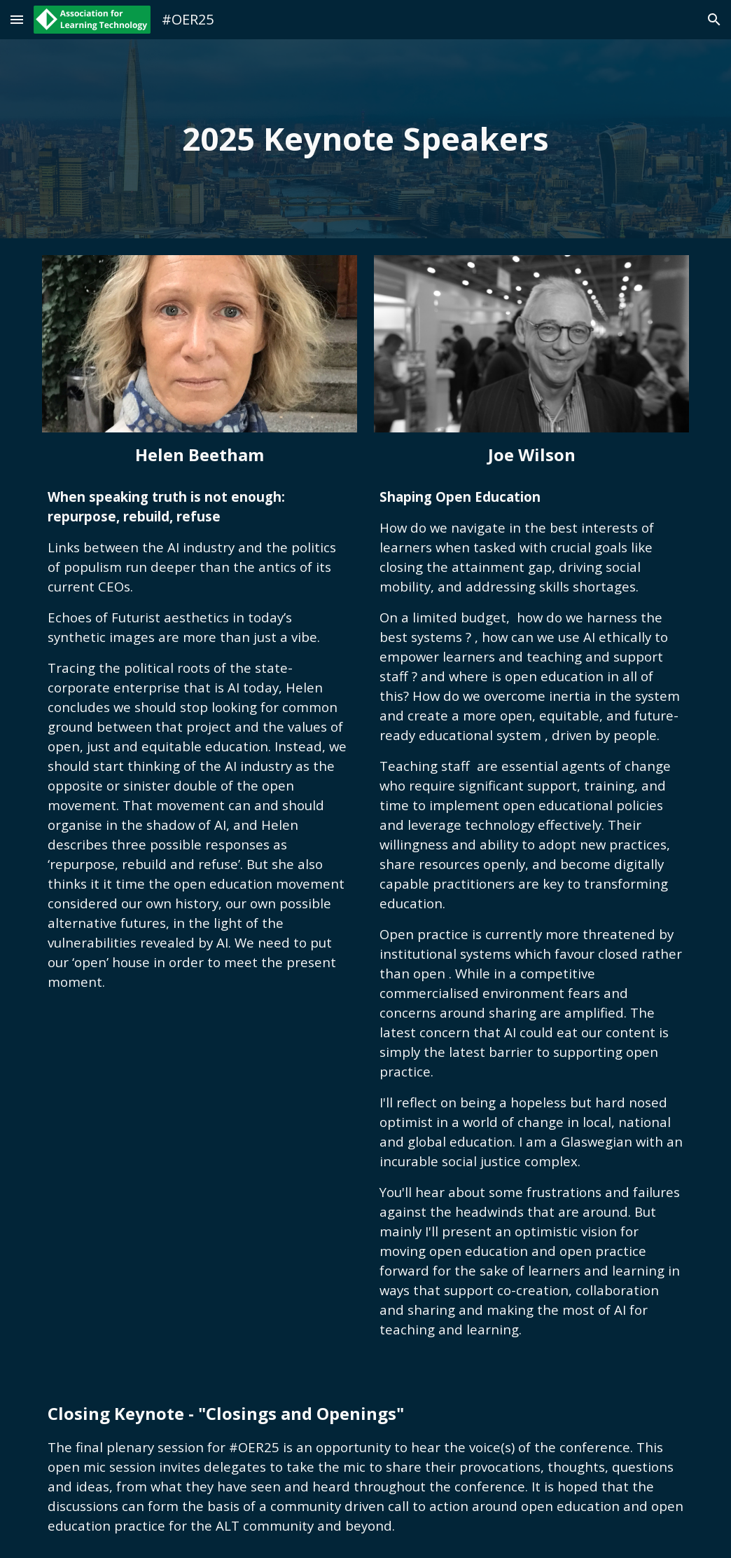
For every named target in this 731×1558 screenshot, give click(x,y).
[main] (365, 139)
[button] (17, 19)
